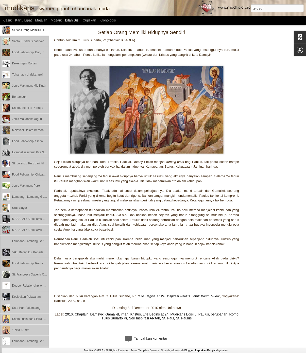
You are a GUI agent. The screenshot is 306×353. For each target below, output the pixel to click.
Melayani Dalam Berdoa (28, 130)
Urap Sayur (19, 208)
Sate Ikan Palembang (26, 308)
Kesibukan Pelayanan (26, 296)
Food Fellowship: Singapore (30, 141)
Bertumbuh (19, 96)
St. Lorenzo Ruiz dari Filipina (31, 163)
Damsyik (96, 314)
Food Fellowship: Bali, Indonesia (33, 52)
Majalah (41, 20)
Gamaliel (112, 314)
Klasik (7, 20)
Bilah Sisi (72, 20)
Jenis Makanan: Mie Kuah (29, 85)
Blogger (189, 350)
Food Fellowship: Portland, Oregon (35, 263)
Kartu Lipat (23, 20)
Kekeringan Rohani (24, 63)
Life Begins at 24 (155, 314)
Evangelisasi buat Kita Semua (31, 152)
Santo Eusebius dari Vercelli (30, 41)
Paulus (203, 314)
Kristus (135, 314)
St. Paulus (184, 318)
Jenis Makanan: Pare (26, 185)
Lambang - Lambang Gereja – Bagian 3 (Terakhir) (44, 196)
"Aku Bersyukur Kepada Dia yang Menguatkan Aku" (46, 252)
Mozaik (56, 20)
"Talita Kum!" (20, 330)
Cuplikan (89, 20)
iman (124, 314)
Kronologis (108, 20)
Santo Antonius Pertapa (27, 108)
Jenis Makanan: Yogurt (27, 119)
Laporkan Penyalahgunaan (211, 350)
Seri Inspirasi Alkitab (144, 318)
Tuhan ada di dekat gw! (27, 74)
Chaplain (81, 314)
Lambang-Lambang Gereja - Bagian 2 (37, 241)
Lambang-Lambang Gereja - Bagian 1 (37, 341)
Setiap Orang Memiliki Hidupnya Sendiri (38, 30)
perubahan (219, 314)
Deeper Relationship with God (31, 285)
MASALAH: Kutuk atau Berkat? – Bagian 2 (40, 219)
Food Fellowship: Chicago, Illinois (34, 174)
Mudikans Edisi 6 (183, 314)
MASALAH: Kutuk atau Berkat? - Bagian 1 (39, 230)
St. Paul (168, 318)
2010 (69, 314)
